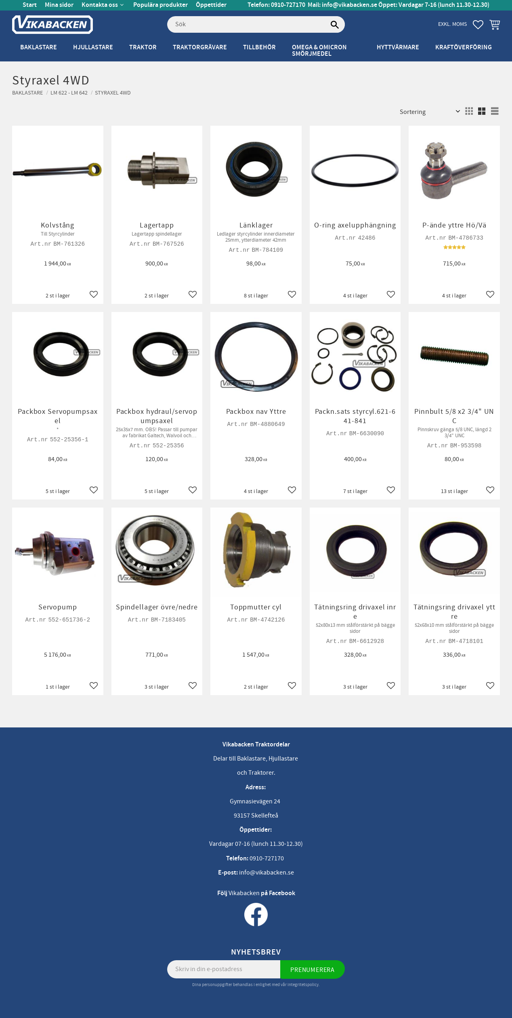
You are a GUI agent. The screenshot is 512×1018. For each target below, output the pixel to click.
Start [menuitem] (30, 5)
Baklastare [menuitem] (38, 47)
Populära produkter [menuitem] (160, 5)
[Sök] (335, 24)
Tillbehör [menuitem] (259, 47)
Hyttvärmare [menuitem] (398, 47)
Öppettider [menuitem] (211, 5)
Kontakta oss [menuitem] (100, 5)
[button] (478, 24)
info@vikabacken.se (349, 5)
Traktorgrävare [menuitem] (200, 47)
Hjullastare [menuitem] (93, 47)
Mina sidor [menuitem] (59, 5)
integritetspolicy (303, 985)
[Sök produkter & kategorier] (256, 24)
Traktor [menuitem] (143, 47)
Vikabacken (244, 893)
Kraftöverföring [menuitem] (463, 47)
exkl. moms (452, 24)
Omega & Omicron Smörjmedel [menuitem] (319, 50)
